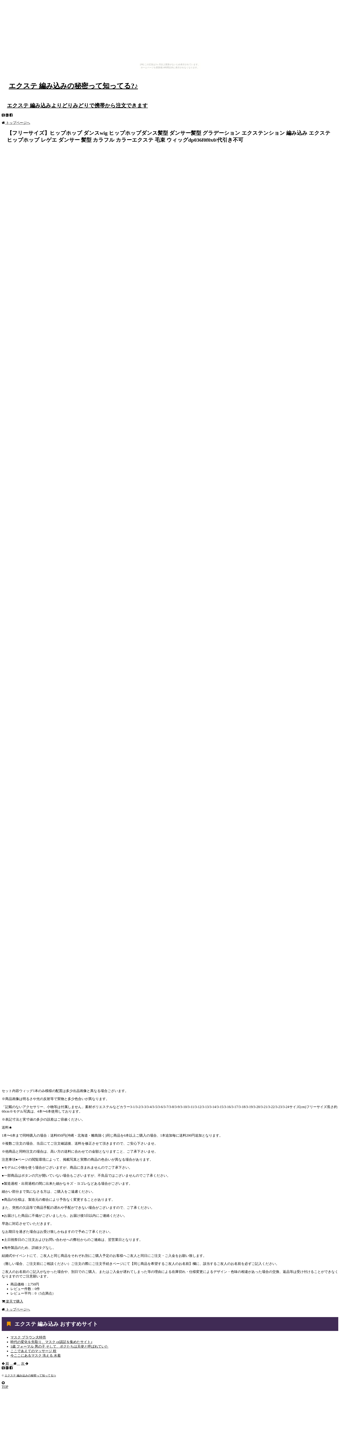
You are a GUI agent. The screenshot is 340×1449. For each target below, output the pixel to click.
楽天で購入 (12, 1301)
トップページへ (16, 123)
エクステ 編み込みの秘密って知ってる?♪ (73, 86)
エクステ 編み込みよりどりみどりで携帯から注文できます (77, 105)
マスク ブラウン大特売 (28, 1337)
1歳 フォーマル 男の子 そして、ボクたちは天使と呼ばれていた (59, 1346)
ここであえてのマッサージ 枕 (33, 1351)
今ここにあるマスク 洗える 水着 (35, 1355)
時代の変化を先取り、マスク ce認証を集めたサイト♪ (51, 1342)
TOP (5, 1385)
